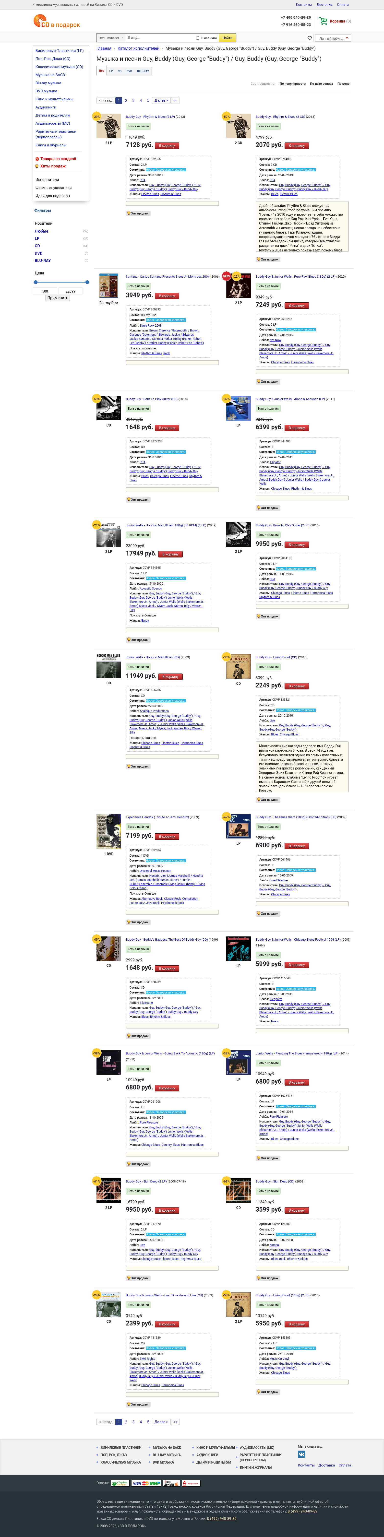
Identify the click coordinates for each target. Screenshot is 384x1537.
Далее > (161, 100)
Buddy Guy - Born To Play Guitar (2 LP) (283, 525)
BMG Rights (147, 1358)
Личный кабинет (332, 38)
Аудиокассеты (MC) (53, 123)
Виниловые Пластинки (121, 1448)
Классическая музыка (121, 1462)
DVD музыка (46, 91)
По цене (343, 83)
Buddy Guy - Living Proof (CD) (277, 657)
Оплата (343, 5)
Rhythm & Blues (170, 194)
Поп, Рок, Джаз (114, 1455)
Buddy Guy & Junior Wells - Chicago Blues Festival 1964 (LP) (298, 939)
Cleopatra (276, 999)
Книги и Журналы (51, 145)
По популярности (293, 83)
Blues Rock (278, 1259)
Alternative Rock (152, 898)
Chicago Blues (280, 362)
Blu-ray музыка (48, 83)
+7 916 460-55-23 (296, 25)
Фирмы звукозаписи (54, 188)
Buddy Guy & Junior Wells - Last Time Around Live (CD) (165, 1295)
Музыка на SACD (50, 75)
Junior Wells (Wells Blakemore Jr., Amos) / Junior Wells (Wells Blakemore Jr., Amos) (296, 353)
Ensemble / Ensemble (153, 884)
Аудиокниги (46, 107)
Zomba (274, 1245)
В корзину (167, 146)
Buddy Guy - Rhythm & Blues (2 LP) (151, 116)
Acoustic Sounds (151, 588)
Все (101, 70)
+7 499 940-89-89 (296, 17)
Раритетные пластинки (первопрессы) (56, 134)
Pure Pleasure (279, 880)
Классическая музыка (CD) (59, 67)
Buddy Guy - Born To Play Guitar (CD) (152, 399)
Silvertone (146, 1003)
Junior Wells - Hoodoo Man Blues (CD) (153, 657)
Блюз (145, 620)
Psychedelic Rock (172, 903)
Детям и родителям (53, 115)
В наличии (209, 38)
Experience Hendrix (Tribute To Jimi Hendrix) (158, 817)
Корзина (340, 21)
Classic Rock (172, 898)
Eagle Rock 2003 (151, 325)
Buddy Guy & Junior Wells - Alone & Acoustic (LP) (291, 399)
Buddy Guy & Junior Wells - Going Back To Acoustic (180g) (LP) (170, 1053)
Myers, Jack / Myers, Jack (156, 606)
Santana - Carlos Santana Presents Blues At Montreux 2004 (168, 276)
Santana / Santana (151, 339)
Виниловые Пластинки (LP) (60, 50)
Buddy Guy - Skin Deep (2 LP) (147, 1181)
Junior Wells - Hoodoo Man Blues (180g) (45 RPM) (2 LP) (166, 525)
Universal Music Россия (155, 871)
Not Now (275, 340)
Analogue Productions (154, 711)
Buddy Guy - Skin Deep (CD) (275, 1181)
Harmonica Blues (302, 362)
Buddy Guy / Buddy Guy (183, 189)
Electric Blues (150, 194)
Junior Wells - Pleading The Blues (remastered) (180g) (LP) (297, 1053)
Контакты (304, 5)
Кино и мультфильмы (54, 99)
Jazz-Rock (153, 903)
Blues (274, 194)
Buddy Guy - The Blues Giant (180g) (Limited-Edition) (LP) (296, 817)
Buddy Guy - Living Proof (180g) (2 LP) (283, 1295)
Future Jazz (137, 903)
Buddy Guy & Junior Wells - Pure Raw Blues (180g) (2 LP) (296, 276)
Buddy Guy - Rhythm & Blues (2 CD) (281, 116)
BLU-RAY (143, 71)
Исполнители (47, 179)
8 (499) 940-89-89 (302, 1511)
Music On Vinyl (279, 1358)
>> (176, 100)
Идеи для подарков (53, 196)
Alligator (275, 462)
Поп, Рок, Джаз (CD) (53, 59)
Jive (272, 720)
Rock (166, 353)
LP (111, 71)
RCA (142, 180)
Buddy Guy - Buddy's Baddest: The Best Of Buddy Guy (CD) (167, 939)
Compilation (190, 898)
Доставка (324, 5)
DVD (129, 71)
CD (120, 71)
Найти (227, 38)
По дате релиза (321, 83)
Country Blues (171, 1145)
